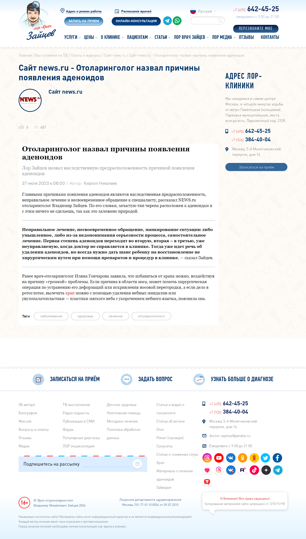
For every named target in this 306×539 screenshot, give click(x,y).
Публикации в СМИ (79, 420)
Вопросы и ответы (34, 428)
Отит (160, 428)
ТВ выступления (76, 403)
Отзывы (25, 437)
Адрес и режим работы (84, 11)
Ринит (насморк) (170, 437)
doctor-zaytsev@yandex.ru (229, 434)
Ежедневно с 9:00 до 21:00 (230, 445)
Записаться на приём (256, 167)
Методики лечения (122, 420)
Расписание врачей (136, 11)
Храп (160, 461)
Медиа (24, 445)
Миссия (25, 420)
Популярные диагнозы (81, 437)
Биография (28, 412)
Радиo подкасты (76, 412)
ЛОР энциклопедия (78, 445)
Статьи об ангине (170, 420)
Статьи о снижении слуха (177, 453)
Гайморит (164, 486)
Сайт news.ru (65, 92)
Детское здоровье (121, 403)
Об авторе (27, 403)
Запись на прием (83, 21)
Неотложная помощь (124, 412)
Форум (68, 428)
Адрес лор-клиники (243, 81)
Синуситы (164, 445)
